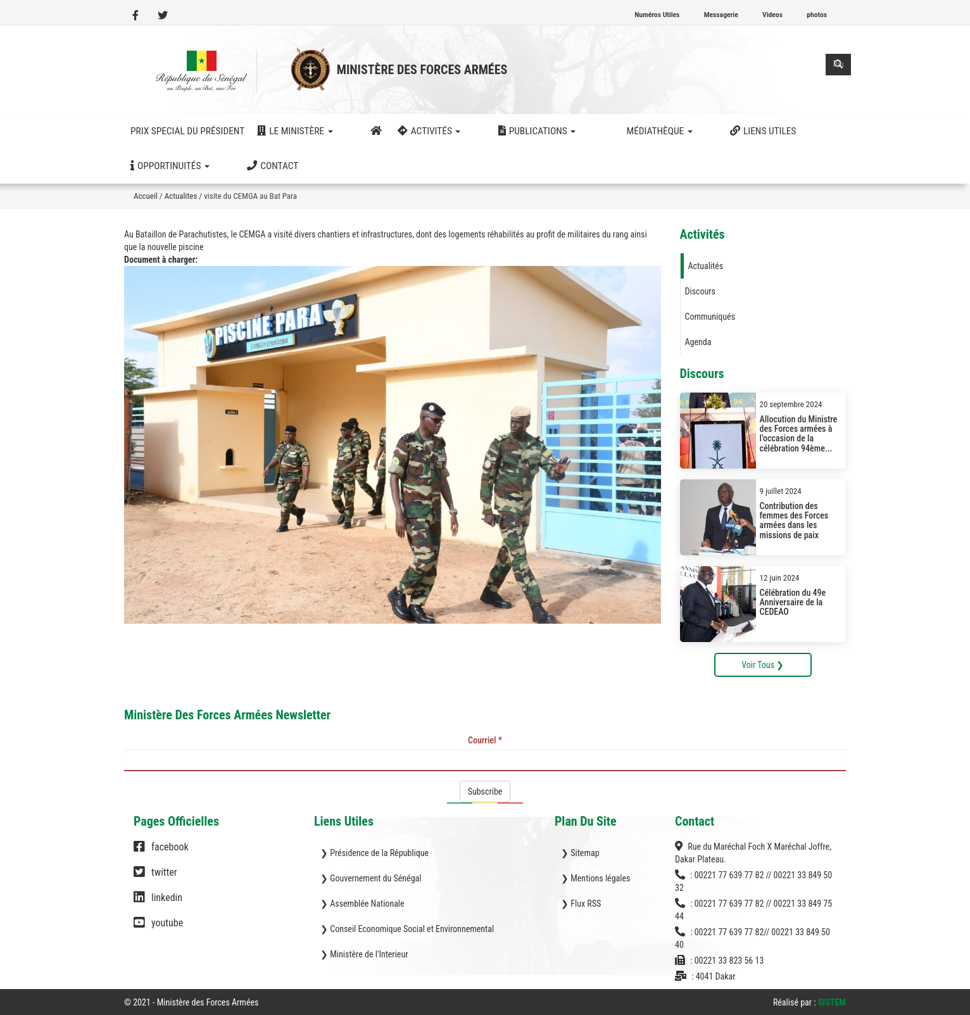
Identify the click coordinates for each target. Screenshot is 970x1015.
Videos (772, 14)
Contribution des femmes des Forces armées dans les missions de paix (794, 520)
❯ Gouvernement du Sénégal (371, 878)
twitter (155, 878)
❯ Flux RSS (581, 903)
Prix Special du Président (187, 131)
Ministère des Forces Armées (422, 69)
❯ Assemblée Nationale (362, 903)
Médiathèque (578, 131)
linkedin (158, 903)
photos (817, 14)
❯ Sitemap (580, 853)
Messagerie (721, 14)
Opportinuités (748, 131)
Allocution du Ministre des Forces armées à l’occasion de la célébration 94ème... (799, 433)
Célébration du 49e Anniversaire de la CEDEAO (793, 602)
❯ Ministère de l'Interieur (364, 954)
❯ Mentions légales (595, 878)
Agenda (698, 342)
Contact (156, 166)
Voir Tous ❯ (762, 665)
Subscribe (485, 791)
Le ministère (294, 131)
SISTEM (832, 1002)
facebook (161, 853)
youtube (158, 929)
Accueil (146, 196)
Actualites (181, 196)
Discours (700, 291)
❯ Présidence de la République (374, 853)
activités (404, 131)
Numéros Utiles (656, 14)
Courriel (485, 740)
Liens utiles (663, 131)
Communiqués (710, 317)
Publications (487, 131)
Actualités (706, 266)
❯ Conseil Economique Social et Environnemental (407, 929)
